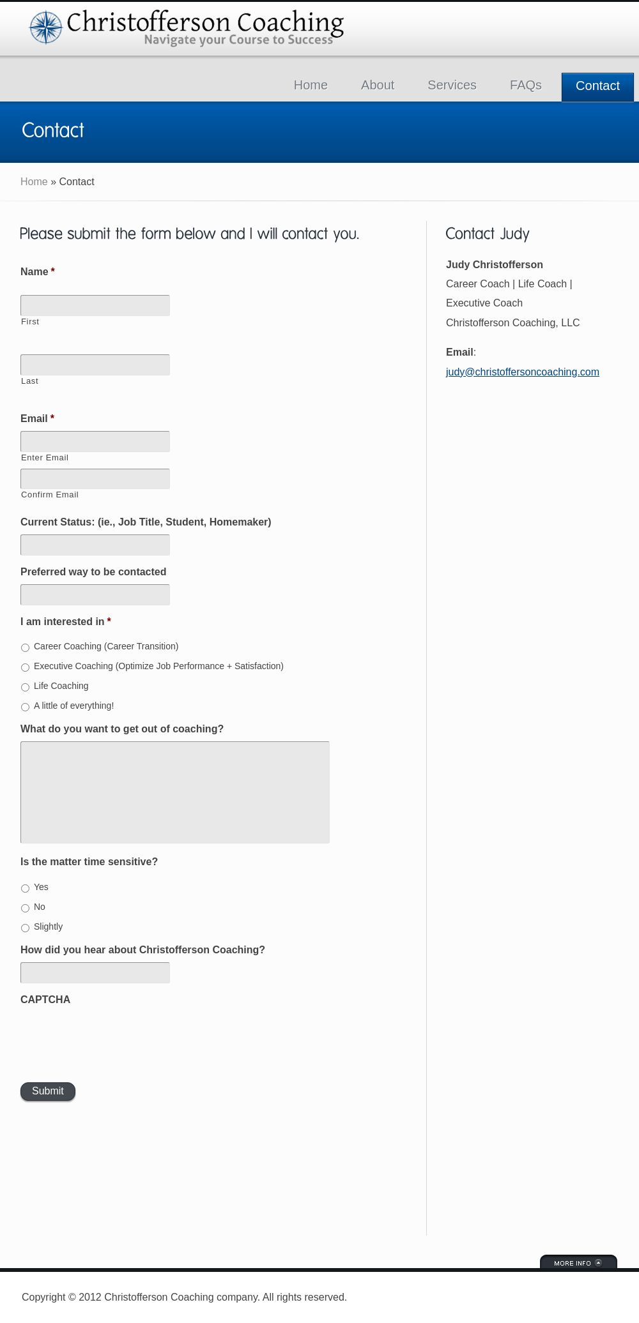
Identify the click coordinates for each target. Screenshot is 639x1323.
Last (29, 381)
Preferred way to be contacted (93, 571)
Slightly (48, 926)
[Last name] (95, 364)
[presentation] (117, 1036)
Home (311, 85)
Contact (598, 86)
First (30, 321)
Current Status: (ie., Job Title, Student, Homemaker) (146, 522)
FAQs (526, 85)
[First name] (95, 305)
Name (37, 271)
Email (37, 418)
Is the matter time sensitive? (89, 861)
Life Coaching (61, 686)
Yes (41, 887)
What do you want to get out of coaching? (122, 728)
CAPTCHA (45, 999)
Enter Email (45, 457)
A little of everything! (74, 705)
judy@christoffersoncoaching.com (522, 372)
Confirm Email (50, 494)
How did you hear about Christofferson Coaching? (142, 949)
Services (452, 85)
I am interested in (65, 621)
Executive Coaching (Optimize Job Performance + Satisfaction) (159, 666)
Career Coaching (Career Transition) (106, 646)
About (377, 85)
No (39, 907)
